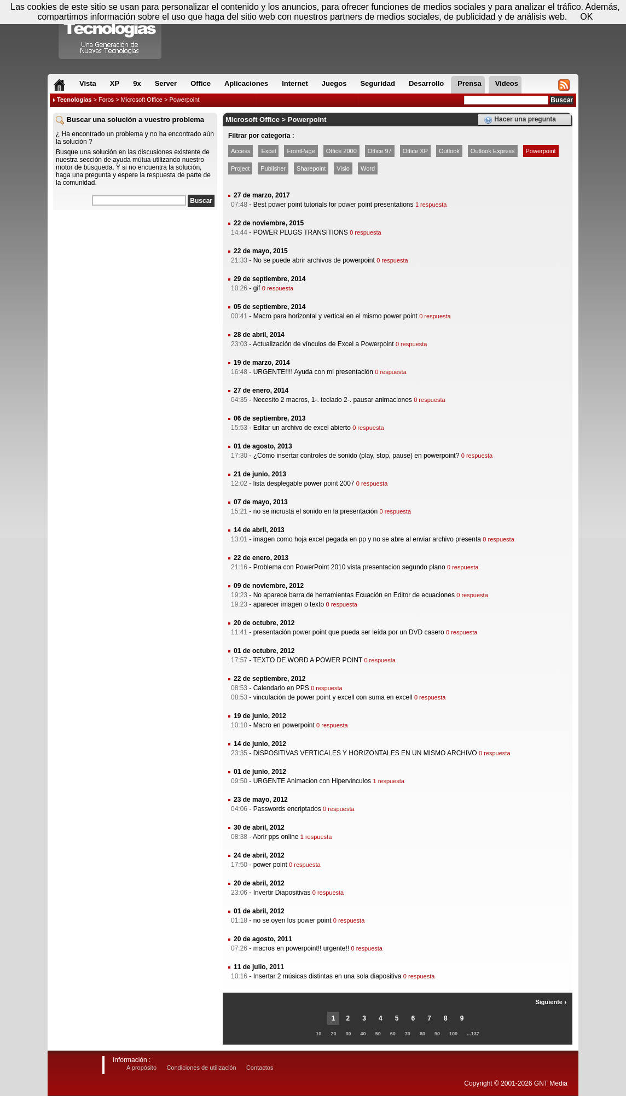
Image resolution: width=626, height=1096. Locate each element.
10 (318, 1033)
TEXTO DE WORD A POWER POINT (307, 660)
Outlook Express (493, 151)
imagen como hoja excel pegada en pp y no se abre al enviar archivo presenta (367, 539)
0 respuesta (365, 232)
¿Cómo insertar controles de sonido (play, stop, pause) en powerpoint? (356, 455)
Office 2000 (341, 151)
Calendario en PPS (281, 688)
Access (240, 151)
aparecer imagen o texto (288, 604)
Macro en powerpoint (284, 725)
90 (437, 1033)
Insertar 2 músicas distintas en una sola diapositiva (327, 976)
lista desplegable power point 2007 (304, 483)
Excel (268, 151)
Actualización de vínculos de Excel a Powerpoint (323, 344)
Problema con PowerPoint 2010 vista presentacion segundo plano (349, 567)
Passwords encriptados (287, 809)
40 (363, 1033)
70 (407, 1033)
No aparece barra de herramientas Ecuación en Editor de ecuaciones (354, 595)
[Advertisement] (135, 283)
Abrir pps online (275, 837)
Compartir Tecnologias (111, 32)
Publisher (273, 168)
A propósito (141, 1067)
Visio (343, 168)
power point (270, 864)
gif (256, 288)
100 (453, 1033)
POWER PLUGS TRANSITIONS (300, 232)
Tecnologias (74, 99)
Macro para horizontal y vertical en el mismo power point (335, 316)
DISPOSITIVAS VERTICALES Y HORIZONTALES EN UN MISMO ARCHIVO (365, 753)
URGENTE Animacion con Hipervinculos (312, 781)
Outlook (449, 151)
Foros (106, 99)
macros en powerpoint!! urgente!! (301, 948)
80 (422, 1033)
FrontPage (301, 151)
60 (393, 1033)
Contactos (260, 1067)
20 (333, 1033)
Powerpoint (541, 151)
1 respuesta (431, 204)
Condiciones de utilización (201, 1067)
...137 (473, 1033)
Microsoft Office (142, 99)
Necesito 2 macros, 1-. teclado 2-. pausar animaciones (332, 400)
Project (240, 168)
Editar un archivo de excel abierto (302, 428)
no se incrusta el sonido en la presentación (315, 511)
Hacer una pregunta (520, 119)
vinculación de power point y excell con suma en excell (333, 697)
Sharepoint (311, 168)
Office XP (415, 151)
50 (378, 1033)
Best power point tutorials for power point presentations (333, 204)
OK (586, 16)
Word (368, 168)
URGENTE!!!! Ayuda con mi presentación (313, 372)
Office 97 (380, 151)
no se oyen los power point (292, 920)
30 (348, 1033)
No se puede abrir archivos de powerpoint (314, 260)
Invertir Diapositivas (282, 892)
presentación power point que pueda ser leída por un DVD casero (348, 632)
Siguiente (551, 1002)
